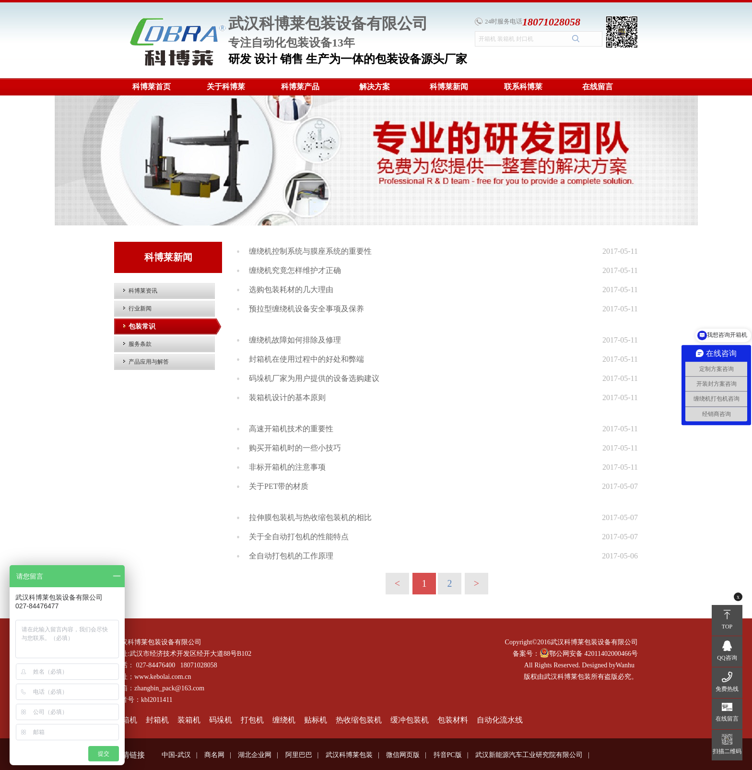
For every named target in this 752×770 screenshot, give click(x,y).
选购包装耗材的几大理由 (291, 289)
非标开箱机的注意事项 (287, 467)
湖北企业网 (254, 754)
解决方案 (374, 87)
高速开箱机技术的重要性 (291, 429)
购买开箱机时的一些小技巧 (295, 448)
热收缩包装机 (359, 720)
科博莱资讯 (143, 290)
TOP (727, 626)
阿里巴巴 (298, 754)
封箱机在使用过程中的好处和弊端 (306, 359)
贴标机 (315, 720)
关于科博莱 (226, 87)
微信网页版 (403, 754)
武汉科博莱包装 (349, 754)
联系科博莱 (523, 87)
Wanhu (625, 665)
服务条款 (140, 344)
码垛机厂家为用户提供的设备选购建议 (314, 378)
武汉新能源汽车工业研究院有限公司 (529, 754)
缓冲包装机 (409, 720)
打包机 (252, 720)
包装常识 (142, 326)
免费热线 (727, 689)
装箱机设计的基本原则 (287, 397)
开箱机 (125, 720)
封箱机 (157, 720)
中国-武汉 (176, 754)
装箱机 (188, 720)
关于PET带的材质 (278, 486)
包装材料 (452, 720)
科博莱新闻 (449, 87)
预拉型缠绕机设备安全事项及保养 (306, 309)
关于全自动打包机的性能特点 (299, 537)
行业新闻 (140, 308)
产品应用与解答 (149, 361)
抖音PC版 (448, 754)
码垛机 (220, 720)
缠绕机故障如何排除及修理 (295, 340)
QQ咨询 (727, 657)
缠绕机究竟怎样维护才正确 (295, 270)
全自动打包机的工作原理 (291, 556)
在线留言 (597, 87)
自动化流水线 (500, 720)
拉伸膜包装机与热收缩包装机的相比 (310, 517)
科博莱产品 (300, 87)
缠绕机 (283, 720)
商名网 (214, 754)
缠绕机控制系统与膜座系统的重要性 (310, 251)
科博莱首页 (151, 87)
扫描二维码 (727, 751)
